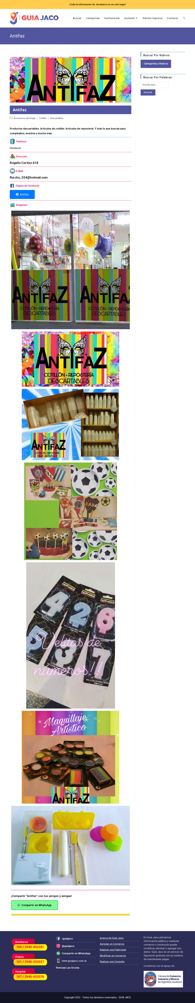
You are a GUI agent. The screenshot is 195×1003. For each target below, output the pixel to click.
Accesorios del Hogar (24, 118)
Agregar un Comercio (112, 943)
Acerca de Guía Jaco (112, 937)
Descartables (56, 118)
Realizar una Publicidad (113, 949)
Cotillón (43, 118)
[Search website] (184, 18)
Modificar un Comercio (113, 955)
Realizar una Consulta (112, 961)
